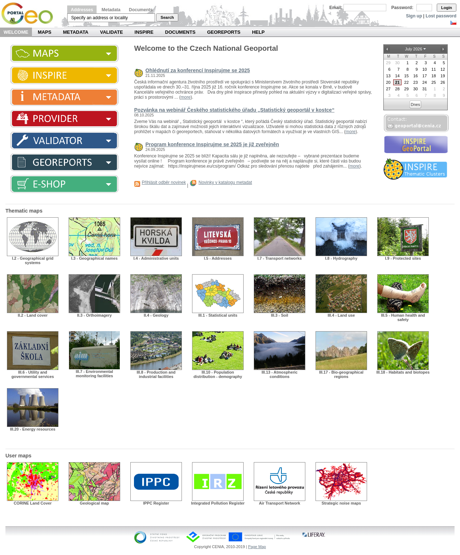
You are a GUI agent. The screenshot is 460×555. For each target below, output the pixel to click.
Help (258, 32)
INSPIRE (144, 32)
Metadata (111, 9)
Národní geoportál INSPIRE (30, 13)
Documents (140, 9)
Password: (402, 7)
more (186, 97)
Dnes (415, 104)
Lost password (441, 15)
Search (167, 17)
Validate (111, 32)
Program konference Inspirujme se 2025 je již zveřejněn (212, 144)
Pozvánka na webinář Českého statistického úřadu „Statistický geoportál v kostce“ (234, 110)
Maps (45, 32)
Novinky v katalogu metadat (225, 182)
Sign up (414, 15)
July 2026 (413, 49)
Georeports (223, 32)
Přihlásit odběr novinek (164, 182)
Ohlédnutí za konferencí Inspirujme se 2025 (198, 70)
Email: (335, 7)
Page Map (257, 546)
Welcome (16, 32)
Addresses (82, 9)
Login (446, 7)
